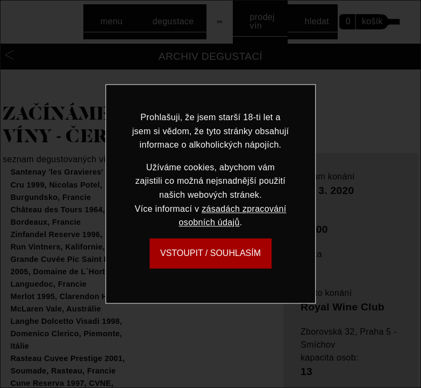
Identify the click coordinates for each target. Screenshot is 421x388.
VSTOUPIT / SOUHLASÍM (210, 253)
